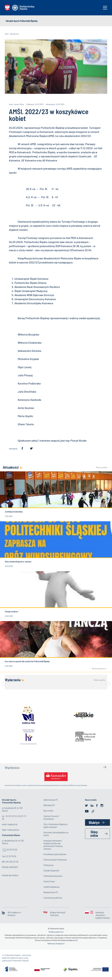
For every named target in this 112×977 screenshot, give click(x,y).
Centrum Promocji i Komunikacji (51, 817)
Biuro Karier (48, 810)
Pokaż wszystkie (101, 467)
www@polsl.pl (72, 940)
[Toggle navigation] (105, 8)
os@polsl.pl (12, 824)
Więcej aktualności (98, 668)
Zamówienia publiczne (53, 897)
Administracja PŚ (51, 799)
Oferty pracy (49, 865)
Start (7, 34)
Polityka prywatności (56, 932)
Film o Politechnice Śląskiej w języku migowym (56, 825)
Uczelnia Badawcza (51, 886)
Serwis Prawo (49, 881)
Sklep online (94, 833)
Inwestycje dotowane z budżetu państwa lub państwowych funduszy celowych (53, 844)
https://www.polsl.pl (10, 829)
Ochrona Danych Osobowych (55, 859)
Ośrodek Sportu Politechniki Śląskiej (21, 20)
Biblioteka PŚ (49, 805)
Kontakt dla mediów (10, 875)
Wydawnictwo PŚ (51, 892)
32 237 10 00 (12, 849)
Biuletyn (94, 822)
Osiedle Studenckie (51, 870)
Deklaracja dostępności (56, 943)
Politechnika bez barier (53, 876)
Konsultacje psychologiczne (55, 854)
